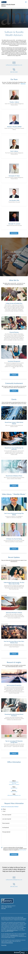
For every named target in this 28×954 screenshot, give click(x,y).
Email (4, 811)
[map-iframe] (14, 771)
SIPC (11, 907)
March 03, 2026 (4, 595)
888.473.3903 (14, 791)
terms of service (22, 849)
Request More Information (14, 803)
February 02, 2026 (4, 624)
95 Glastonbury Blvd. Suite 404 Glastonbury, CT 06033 (14, 783)
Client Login (11, 261)
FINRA (6, 907)
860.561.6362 (14, 72)
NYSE (9, 907)
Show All (14, 374)
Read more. (23, 83)
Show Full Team (14, 233)
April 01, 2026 (3, 565)
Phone (4, 809)
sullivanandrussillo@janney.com (14, 65)
